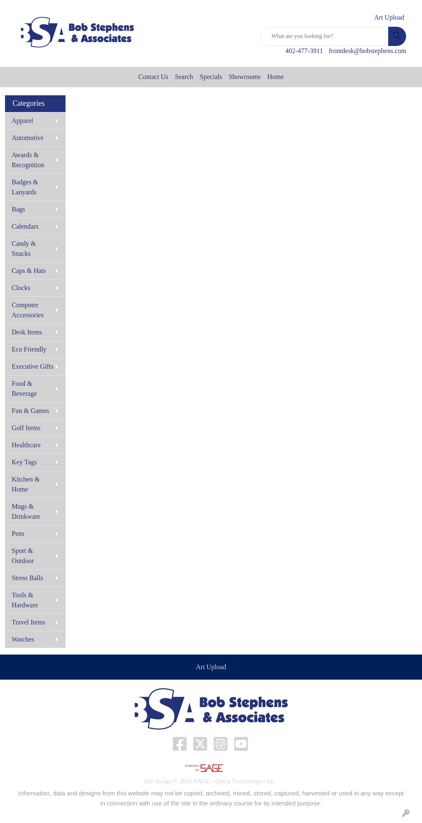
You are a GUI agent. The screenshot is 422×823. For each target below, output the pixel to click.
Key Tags (24, 462)
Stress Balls (27, 577)
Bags (18, 209)
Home (275, 76)
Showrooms (244, 76)
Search (184, 76)
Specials (211, 76)
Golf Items (26, 427)
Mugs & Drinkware (26, 511)
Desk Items (27, 332)
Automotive (27, 137)
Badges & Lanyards (25, 187)
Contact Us (154, 76)
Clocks (21, 287)
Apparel (22, 120)
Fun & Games (30, 410)
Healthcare (26, 444)
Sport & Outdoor (23, 555)
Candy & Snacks (24, 248)
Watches (23, 639)
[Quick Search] (324, 36)
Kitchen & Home (26, 484)
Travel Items (28, 622)
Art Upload (211, 666)
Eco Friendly (29, 349)
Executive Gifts (32, 366)
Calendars (25, 226)
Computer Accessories (27, 309)
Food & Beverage (24, 388)
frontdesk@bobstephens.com (368, 50)
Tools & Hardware (25, 600)
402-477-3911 (304, 50)
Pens (18, 533)
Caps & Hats (29, 270)
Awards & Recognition (28, 159)
